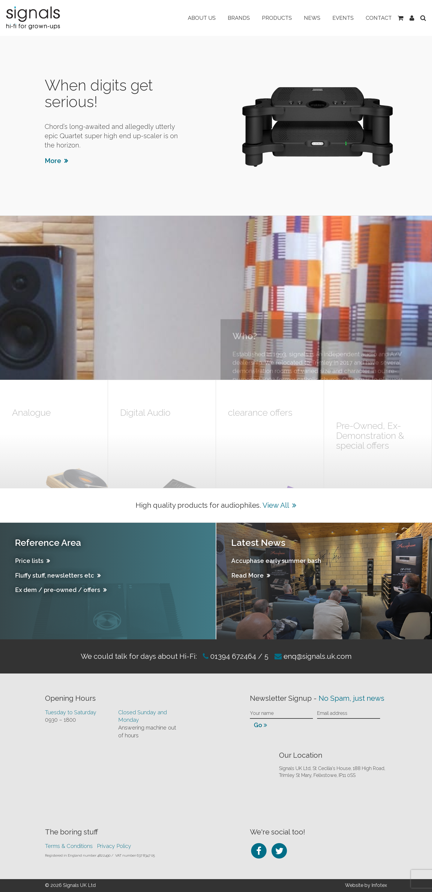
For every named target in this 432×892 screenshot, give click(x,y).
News (312, 18)
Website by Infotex (366, 885)
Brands (239, 18)
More (53, 161)
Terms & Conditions (69, 846)
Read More (247, 575)
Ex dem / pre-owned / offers (57, 589)
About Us (202, 18)
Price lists (29, 560)
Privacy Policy (114, 846)
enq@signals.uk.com (318, 656)
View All (275, 505)
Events (343, 18)
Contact (379, 18)
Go (260, 725)
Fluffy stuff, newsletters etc (54, 575)
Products (277, 18)
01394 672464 (232, 656)
